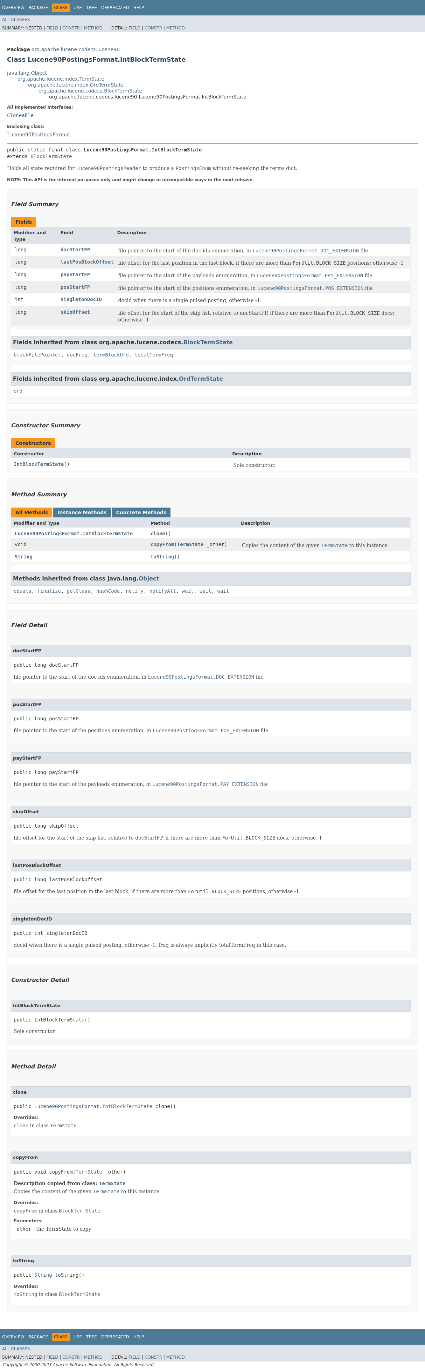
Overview (13, 7)
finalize (49, 591)
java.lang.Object (27, 73)
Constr (71, 28)
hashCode (108, 591)
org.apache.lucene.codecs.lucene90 (76, 49)
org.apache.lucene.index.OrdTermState (76, 85)
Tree (91, 7)
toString (162, 556)
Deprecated (115, 7)
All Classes (16, 19)
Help (138, 7)
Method (93, 28)
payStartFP (75, 274)
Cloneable (20, 115)
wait (188, 591)
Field (52, 28)
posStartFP (75, 287)
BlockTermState (51, 156)
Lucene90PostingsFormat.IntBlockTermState (74, 533)
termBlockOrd (111, 355)
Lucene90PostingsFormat (38, 134)
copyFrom (162, 544)
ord (18, 391)
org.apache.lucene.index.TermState (61, 79)
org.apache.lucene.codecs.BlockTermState (90, 91)
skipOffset (75, 312)
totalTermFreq (154, 355)
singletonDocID (81, 299)
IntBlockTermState (39, 464)
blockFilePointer (37, 355)
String (24, 556)
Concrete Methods (141, 512)
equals (23, 591)
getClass (78, 591)
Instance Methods (81, 512)
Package (38, 7)
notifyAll (162, 591)
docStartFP (75, 249)
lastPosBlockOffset (87, 262)
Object (149, 578)
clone (158, 533)
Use (78, 7)
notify (135, 591)
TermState (190, 544)
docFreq (77, 355)
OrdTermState (201, 378)
